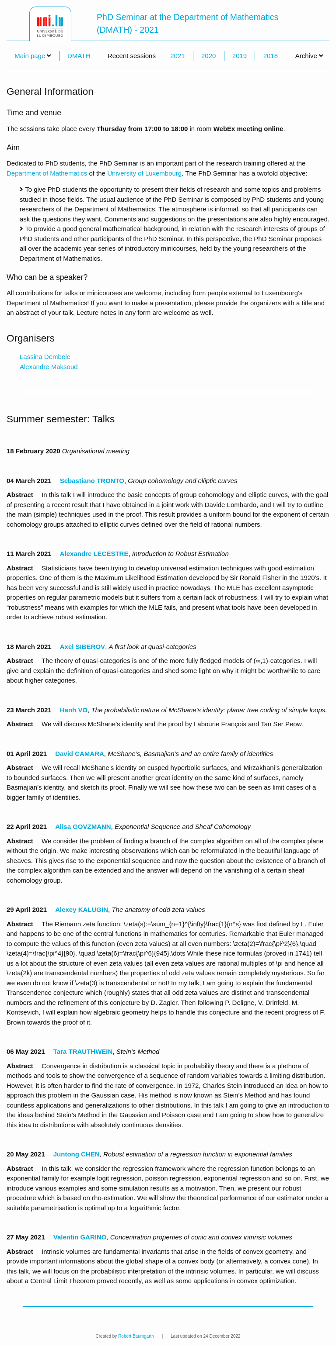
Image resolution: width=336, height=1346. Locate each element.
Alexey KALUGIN (81, 909)
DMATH (78, 55)
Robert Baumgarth (136, 1336)
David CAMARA (79, 753)
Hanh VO (74, 710)
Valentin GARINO (80, 1237)
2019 (239, 55)
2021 (177, 55)
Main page (29, 55)
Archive (309, 55)
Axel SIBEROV (82, 646)
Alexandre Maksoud (49, 366)
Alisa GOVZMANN (83, 826)
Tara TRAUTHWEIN (83, 1051)
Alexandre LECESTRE (94, 553)
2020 (208, 55)
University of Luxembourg (144, 173)
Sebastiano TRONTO (92, 480)
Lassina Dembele (45, 356)
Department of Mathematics (47, 173)
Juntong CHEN (76, 1154)
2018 (270, 55)
